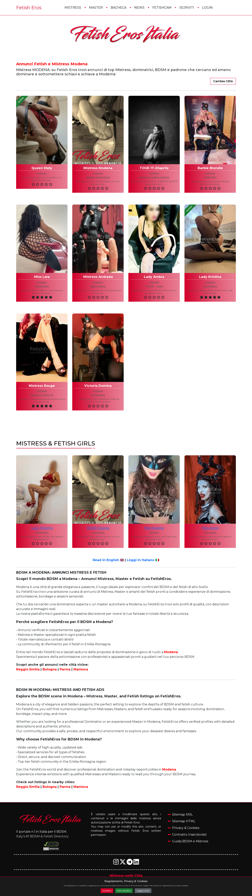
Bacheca (118, 7)
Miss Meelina (154, 528)
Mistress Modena (97, 168)
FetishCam (161, 7)
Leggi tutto (143, 890)
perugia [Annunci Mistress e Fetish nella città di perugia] (42, 532)
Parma (65, 669)
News (139, 7)
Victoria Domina (98, 386)
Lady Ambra (154, 277)
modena (42, 173)
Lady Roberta (42, 528)
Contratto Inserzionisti (189, 834)
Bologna (98, 286)
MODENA (210, 286)
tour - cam (154, 286)
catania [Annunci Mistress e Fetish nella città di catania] (98, 532)
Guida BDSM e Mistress (190, 841)
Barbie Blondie (210, 168)
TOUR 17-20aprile (154, 168)
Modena (42, 286)
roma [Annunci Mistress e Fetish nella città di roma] (154, 532)
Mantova (80, 669)
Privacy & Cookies (185, 828)
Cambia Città (223, 81)
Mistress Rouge (42, 386)
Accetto (107, 890)
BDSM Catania (98, 528)
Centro (210, 177)
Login (207, 7)
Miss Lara (42, 277)
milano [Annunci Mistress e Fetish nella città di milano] (210, 532)
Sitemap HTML (183, 821)
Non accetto (124, 890)
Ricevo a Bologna (154, 177)
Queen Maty (42, 168)
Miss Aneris (210, 528)
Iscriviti (186, 7)
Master (96, 7)
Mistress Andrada (98, 277)
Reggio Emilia (41, 395)
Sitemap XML (182, 814)
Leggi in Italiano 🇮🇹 (143, 560)
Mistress (73, 7)
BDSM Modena (98, 177)
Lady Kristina (210, 277)
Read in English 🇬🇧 (108, 560)
